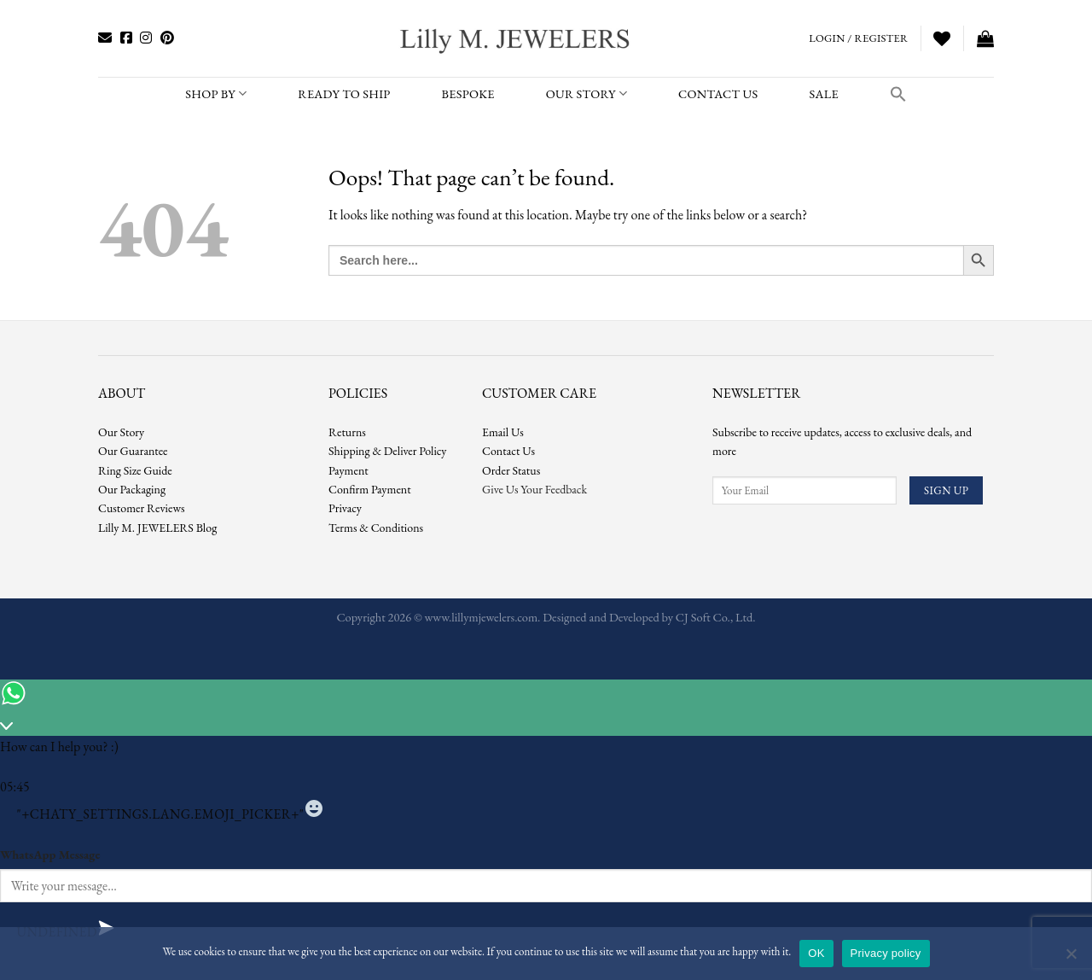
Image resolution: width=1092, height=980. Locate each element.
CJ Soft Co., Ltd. (716, 617)
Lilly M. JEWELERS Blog (157, 527)
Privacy (345, 508)
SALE (823, 93)
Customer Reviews (141, 508)
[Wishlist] (941, 38)
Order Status (511, 470)
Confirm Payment (369, 489)
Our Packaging (132, 489)
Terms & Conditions (375, 527)
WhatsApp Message (50, 854)
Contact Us (508, 450)
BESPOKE (468, 93)
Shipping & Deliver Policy (387, 450)
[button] (898, 94)
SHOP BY (216, 93)
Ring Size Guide (135, 470)
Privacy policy (886, 953)
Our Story (586, 93)
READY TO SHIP (344, 93)
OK (816, 953)
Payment (348, 470)
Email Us (503, 432)
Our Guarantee (133, 450)
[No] (1070, 958)
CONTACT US (718, 93)
